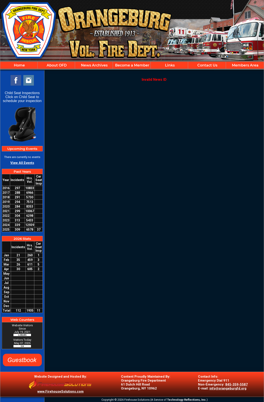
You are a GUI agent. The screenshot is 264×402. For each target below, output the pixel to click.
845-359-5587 (236, 384)
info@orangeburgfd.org (227, 388)
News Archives (94, 65)
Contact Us (206, 65)
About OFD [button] (56, 65)
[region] (132, 65)
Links (169, 65)
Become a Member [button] (131, 65)
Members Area (244, 65)
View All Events (22, 163)
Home (19, 65)
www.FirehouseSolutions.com (60, 391)
